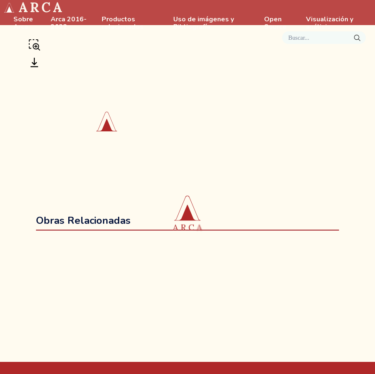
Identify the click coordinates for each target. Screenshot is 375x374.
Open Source (275, 23)
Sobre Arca (23, 23)
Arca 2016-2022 (69, 23)
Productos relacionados (123, 23)
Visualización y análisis (329, 23)
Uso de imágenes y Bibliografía (203, 23)
